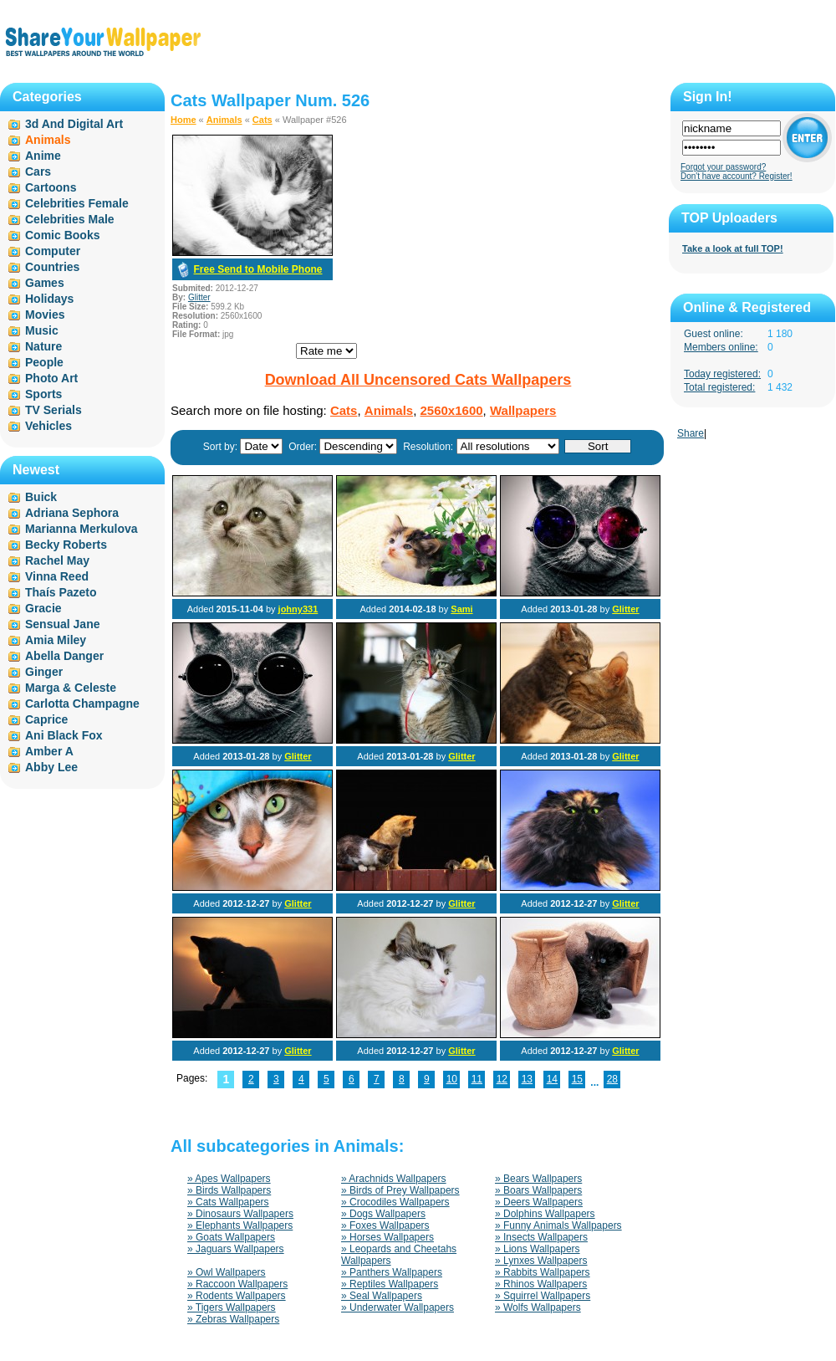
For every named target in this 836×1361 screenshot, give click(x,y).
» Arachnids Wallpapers (393, 1178)
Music (42, 330)
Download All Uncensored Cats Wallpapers (418, 379)
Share (690, 433)
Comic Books (62, 235)
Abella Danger (64, 656)
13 (527, 1079)
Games (44, 282)
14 (552, 1079)
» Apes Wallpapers (229, 1178)
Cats (262, 120)
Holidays (49, 298)
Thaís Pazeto (61, 592)
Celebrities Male (70, 219)
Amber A (49, 751)
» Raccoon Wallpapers (237, 1284)
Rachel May (57, 560)
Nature (43, 346)
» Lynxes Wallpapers (541, 1260)
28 (612, 1079)
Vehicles (48, 425)
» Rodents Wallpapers (236, 1296)
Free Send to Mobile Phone (257, 269)
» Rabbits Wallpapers (542, 1272)
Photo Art (51, 378)
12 (502, 1079)
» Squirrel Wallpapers (542, 1296)
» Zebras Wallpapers (233, 1319)
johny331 (298, 609)
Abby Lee (51, 767)
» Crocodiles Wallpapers (395, 1202)
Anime (43, 155)
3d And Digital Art (74, 123)
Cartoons (50, 187)
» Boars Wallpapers (538, 1190)
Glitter (199, 297)
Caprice (46, 719)
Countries (52, 267)
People (44, 362)
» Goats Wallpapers (231, 1237)
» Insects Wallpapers (541, 1237)
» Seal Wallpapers (381, 1296)
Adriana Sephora (72, 512)
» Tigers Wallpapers (231, 1307)
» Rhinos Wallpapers (541, 1284)
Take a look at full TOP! (732, 248)
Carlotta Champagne (82, 703)
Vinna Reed (57, 576)
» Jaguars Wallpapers (235, 1249)
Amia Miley (55, 640)
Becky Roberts (66, 544)
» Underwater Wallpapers (397, 1307)
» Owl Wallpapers (226, 1272)
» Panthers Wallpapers (391, 1272)
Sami (461, 609)
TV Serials (53, 410)
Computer (52, 251)
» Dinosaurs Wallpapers (240, 1214)
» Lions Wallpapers (537, 1249)
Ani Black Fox (64, 735)
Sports (43, 394)
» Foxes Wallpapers (385, 1225)
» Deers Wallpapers (539, 1202)
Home (183, 120)
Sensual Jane (62, 624)
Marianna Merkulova (81, 528)
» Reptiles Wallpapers (389, 1284)
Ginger (44, 671)
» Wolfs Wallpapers (538, 1307)
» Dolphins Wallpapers (545, 1214)
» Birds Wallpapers (229, 1190)
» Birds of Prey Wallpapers (400, 1190)
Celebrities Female (77, 203)
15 (577, 1079)
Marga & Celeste (70, 687)
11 (477, 1079)
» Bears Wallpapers (538, 1178)
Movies (44, 314)
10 (451, 1079)
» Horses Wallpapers (387, 1237)
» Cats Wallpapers (228, 1202)
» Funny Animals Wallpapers (558, 1225)
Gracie (43, 608)
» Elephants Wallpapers (240, 1225)
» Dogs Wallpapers (383, 1214)
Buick (41, 497)
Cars (38, 171)
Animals (224, 120)
